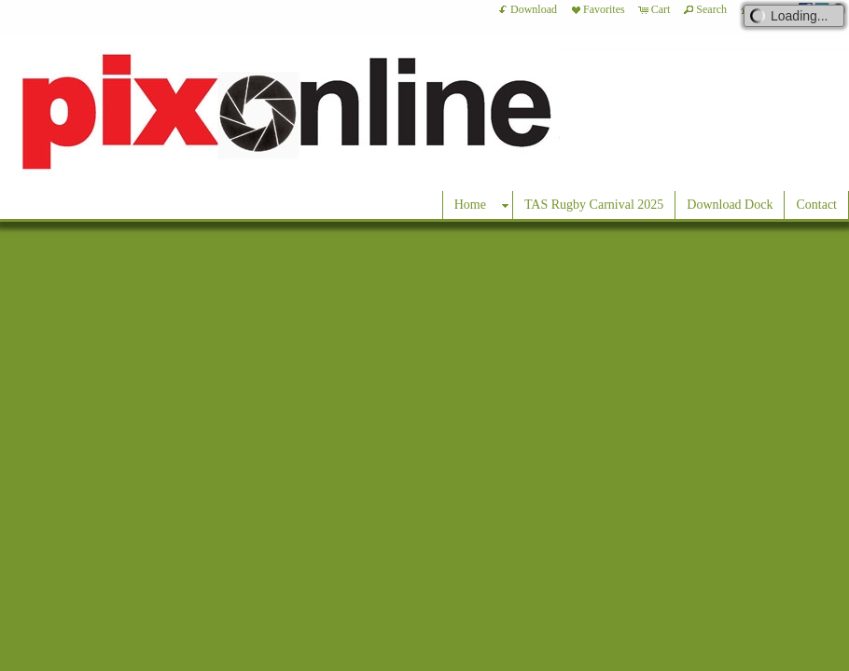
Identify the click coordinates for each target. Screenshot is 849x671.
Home (470, 205)
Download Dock (729, 205)
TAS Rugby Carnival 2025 (593, 205)
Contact (816, 205)
